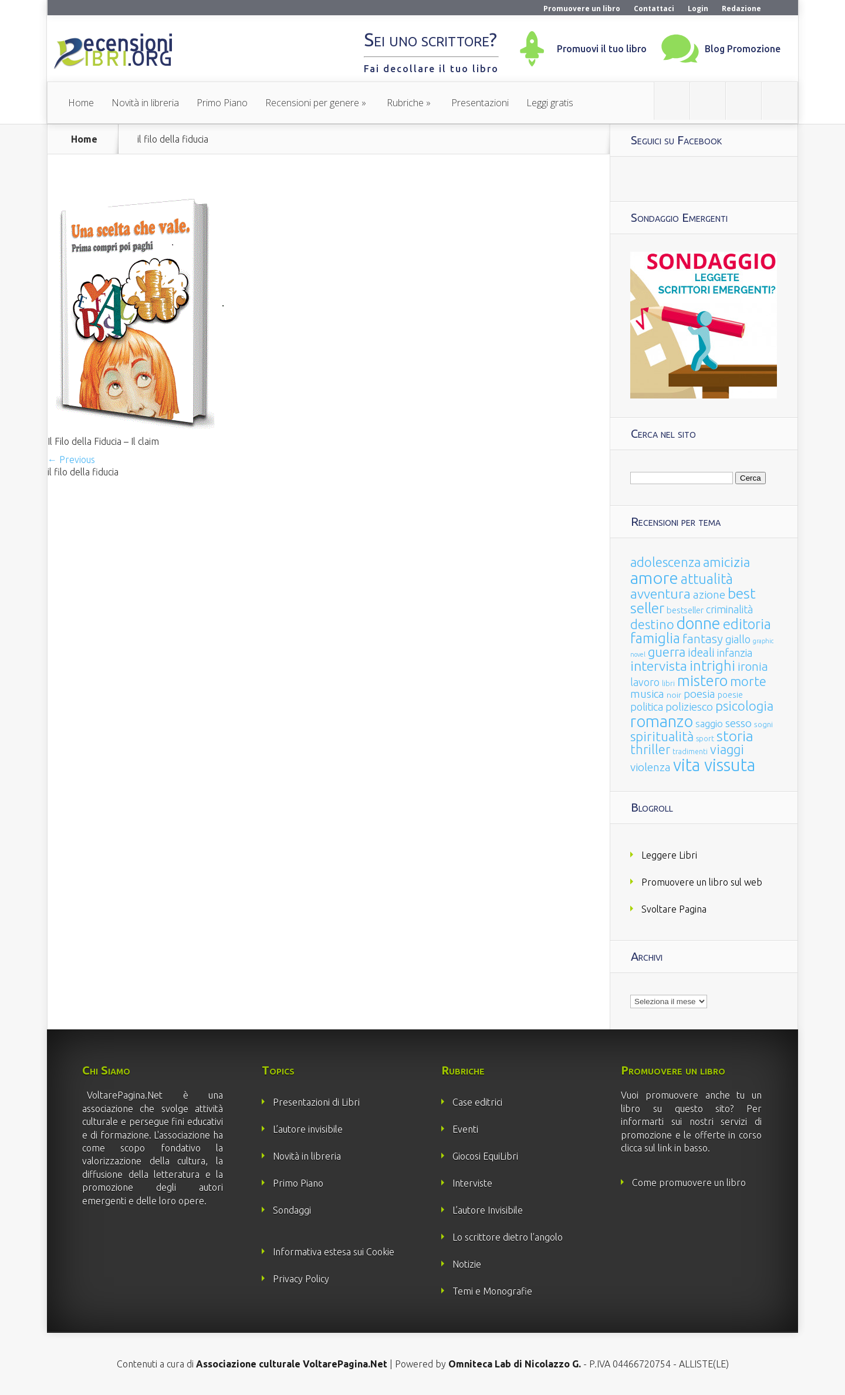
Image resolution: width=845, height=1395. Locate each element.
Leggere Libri (669, 855)
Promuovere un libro (581, 8)
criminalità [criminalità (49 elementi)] (729, 609)
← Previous (71, 459)
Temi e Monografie (492, 1291)
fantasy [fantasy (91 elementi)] (702, 639)
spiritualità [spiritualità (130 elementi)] (662, 736)
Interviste (472, 1183)
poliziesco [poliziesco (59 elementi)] (689, 706)
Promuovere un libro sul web (701, 882)
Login (698, 8)
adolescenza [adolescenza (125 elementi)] (665, 562)
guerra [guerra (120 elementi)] (666, 651)
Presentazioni (480, 102)
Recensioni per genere (312, 102)
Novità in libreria (145, 102)
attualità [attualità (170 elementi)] (707, 579)
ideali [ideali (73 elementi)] (701, 652)
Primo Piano (222, 102)
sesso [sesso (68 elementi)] (738, 723)
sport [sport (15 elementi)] (705, 738)
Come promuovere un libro (689, 1182)
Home (81, 102)
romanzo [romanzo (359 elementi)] (661, 721)
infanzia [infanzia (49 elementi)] (734, 652)
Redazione (741, 8)
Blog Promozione (742, 48)
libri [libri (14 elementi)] (668, 683)
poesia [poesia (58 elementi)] (699, 694)
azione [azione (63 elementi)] (709, 594)
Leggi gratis (549, 102)
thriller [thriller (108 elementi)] (650, 749)
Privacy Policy (301, 1279)
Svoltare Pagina (674, 909)
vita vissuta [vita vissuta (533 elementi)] (714, 765)
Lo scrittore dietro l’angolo (507, 1237)
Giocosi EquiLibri (485, 1156)
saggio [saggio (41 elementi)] (709, 723)
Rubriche (405, 102)
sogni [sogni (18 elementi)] (763, 724)
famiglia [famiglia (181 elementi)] (655, 638)
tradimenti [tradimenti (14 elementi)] (690, 751)
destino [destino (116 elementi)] (652, 624)
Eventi (465, 1129)
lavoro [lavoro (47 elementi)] (645, 682)
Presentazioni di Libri (316, 1102)
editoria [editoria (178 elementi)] (747, 624)
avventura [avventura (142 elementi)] (660, 593)
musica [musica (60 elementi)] (647, 693)
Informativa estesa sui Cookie (333, 1252)
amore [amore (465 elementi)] (654, 577)
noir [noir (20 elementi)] (674, 695)
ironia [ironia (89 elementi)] (753, 666)
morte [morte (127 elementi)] (748, 681)
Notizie (466, 1264)
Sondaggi (292, 1210)
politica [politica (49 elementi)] (646, 706)
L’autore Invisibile (487, 1210)
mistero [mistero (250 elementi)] (702, 680)
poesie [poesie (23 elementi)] (730, 695)
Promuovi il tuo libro (602, 48)
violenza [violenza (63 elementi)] (650, 767)
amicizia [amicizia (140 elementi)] (726, 562)
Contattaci (654, 8)
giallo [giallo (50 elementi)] (738, 639)
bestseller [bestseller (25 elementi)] (685, 610)
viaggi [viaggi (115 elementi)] (727, 749)
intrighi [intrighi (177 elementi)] (712, 666)
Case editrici (477, 1102)
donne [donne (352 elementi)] (699, 623)
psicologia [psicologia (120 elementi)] (744, 705)
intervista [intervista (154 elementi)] (658, 665)
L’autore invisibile (308, 1129)
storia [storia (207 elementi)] (734, 736)
